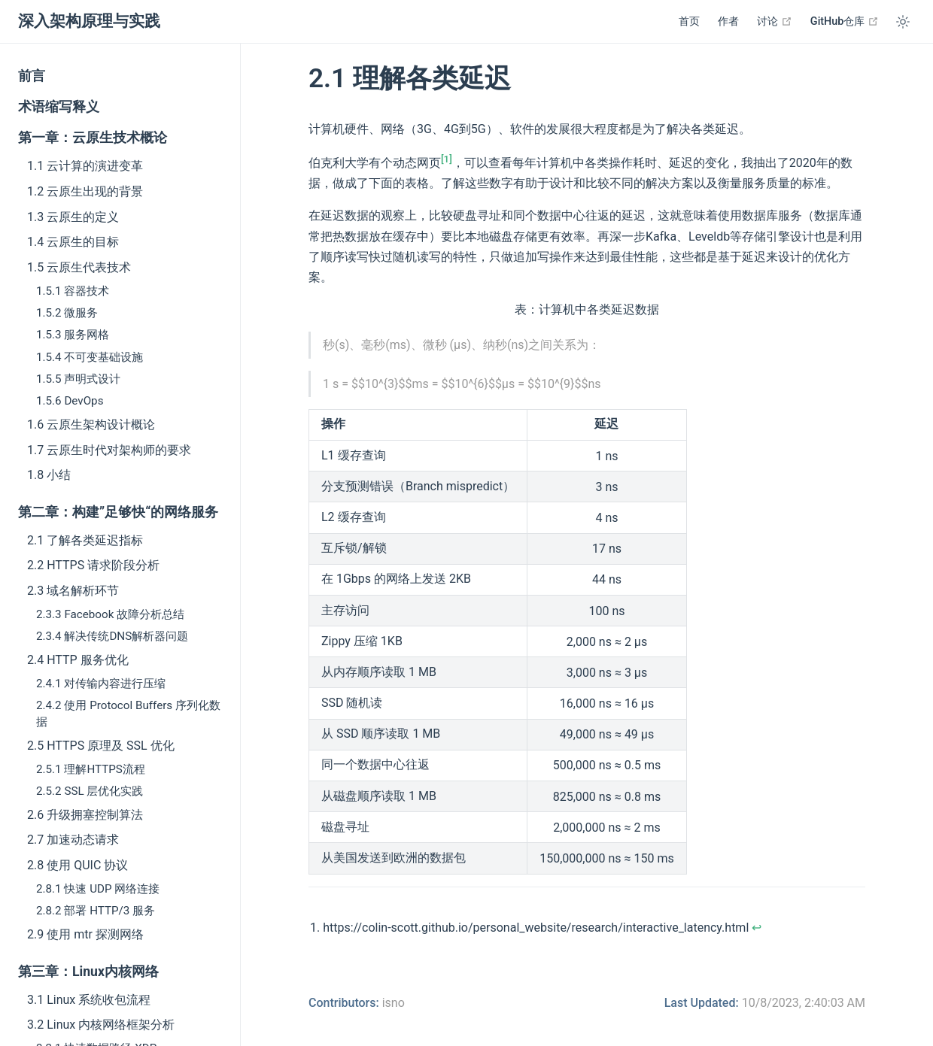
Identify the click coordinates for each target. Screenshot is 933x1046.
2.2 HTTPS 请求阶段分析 (93, 565)
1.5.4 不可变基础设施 (89, 357)
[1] (446, 159)
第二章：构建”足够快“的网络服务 (118, 512)
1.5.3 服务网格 (72, 334)
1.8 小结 (49, 475)
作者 (728, 21)
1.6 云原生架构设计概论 (91, 424)
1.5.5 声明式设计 (78, 379)
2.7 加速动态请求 (73, 839)
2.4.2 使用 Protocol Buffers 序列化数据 (128, 713)
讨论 (774, 21)
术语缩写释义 (58, 106)
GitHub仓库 (844, 21)
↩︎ (756, 927)
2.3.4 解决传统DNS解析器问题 (112, 636)
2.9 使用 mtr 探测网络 (85, 934)
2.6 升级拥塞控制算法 (85, 815)
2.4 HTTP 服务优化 (78, 660)
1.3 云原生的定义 (73, 217)
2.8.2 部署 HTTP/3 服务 (95, 910)
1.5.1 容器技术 (72, 291)
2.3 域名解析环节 (73, 591)
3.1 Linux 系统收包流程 (88, 1000)
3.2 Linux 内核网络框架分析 (101, 1024)
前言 (31, 75)
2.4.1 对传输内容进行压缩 (101, 683)
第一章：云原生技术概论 (92, 137)
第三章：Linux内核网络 (88, 971)
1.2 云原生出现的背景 (85, 191)
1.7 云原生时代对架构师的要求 (109, 450)
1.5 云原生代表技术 (79, 267)
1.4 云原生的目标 (73, 242)
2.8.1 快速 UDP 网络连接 (98, 889)
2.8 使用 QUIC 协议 (77, 865)
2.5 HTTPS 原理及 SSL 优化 (101, 745)
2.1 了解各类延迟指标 (85, 540)
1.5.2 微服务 (67, 313)
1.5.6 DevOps (69, 401)
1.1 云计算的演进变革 (85, 166)
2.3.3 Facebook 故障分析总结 (110, 614)
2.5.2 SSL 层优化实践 (89, 791)
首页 (689, 21)
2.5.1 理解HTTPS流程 (90, 769)
